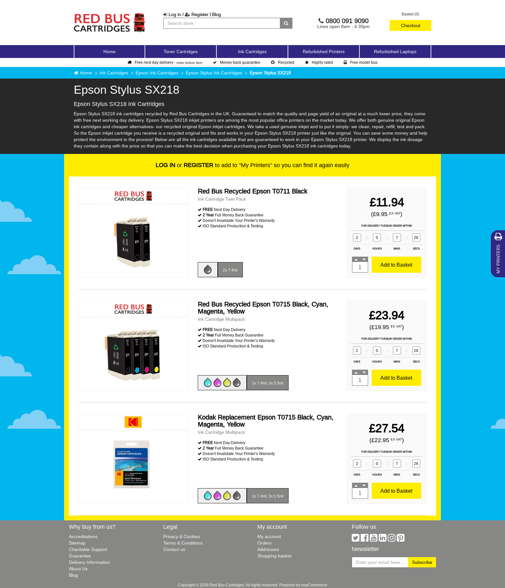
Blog (216, 14)
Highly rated (319, 62)
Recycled (282, 62)
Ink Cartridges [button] (252, 51)
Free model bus (360, 62)
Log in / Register (185, 14)
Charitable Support (88, 549)
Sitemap (77, 542)
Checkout (410, 25)
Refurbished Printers (324, 51)
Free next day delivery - (165, 62)
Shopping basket (274, 555)
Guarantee (80, 555)
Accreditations (83, 536)
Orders (264, 542)
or (184, 165)
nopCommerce (314, 585)
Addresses (268, 549)
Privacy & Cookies (181, 536)
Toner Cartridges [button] (181, 51)
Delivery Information (89, 562)
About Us (78, 568)
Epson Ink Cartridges (157, 72)
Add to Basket (396, 265)
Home (109, 51)
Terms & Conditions (183, 542)
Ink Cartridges (114, 72)
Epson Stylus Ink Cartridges (214, 72)
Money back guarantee (236, 62)
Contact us (174, 549)
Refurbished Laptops (395, 51)
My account (269, 536)
